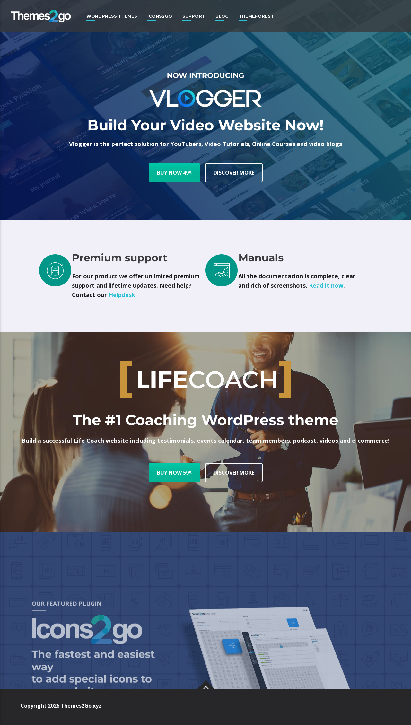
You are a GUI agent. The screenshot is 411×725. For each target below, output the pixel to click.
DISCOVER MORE (234, 172)
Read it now (326, 285)
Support (193, 16)
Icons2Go (159, 16)
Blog (222, 16)
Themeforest (256, 16)
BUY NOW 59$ (174, 472)
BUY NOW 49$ (174, 172)
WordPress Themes (111, 16)
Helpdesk (122, 295)
